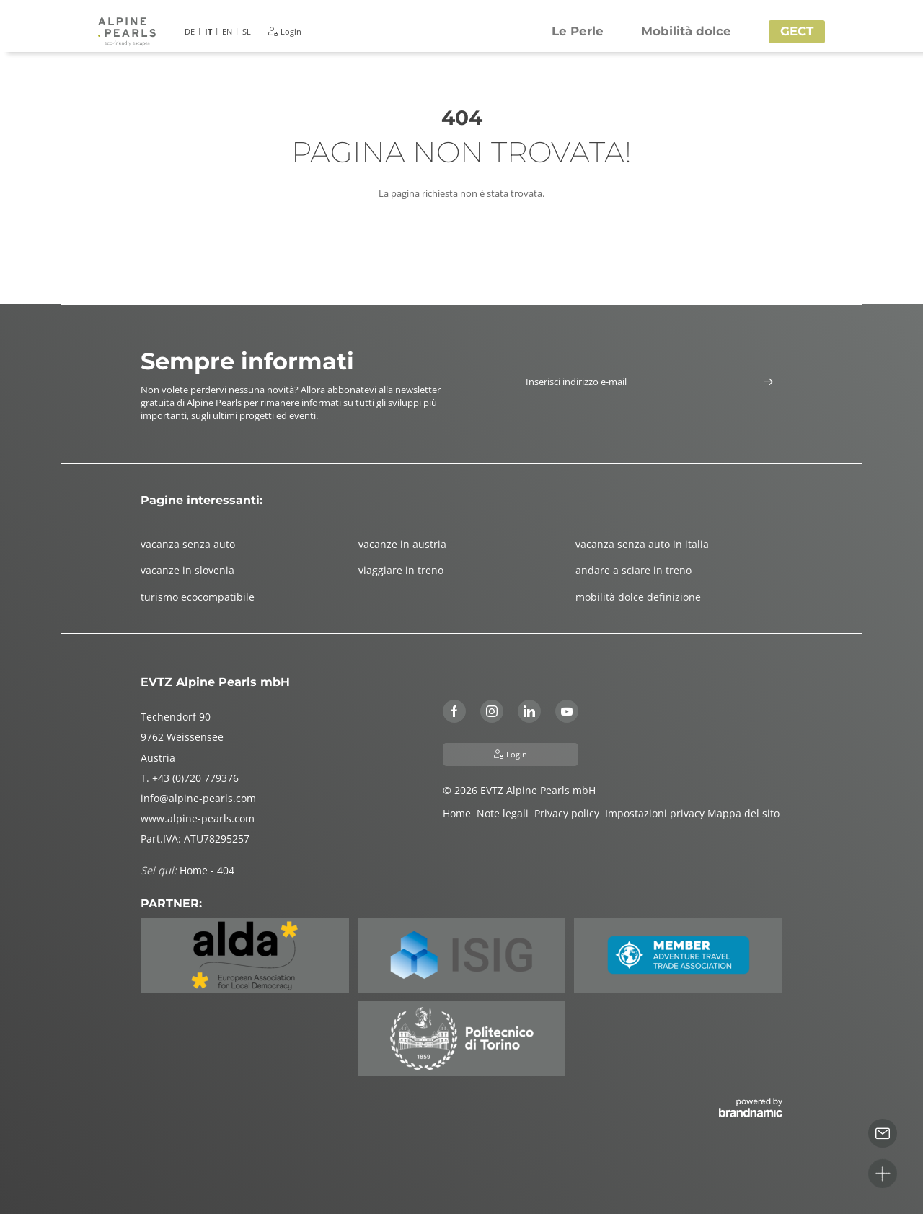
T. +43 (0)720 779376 (190, 778)
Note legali (505, 813)
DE (190, 31)
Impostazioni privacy (656, 813)
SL (246, 31)
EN (227, 31)
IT (208, 31)
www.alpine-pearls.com (198, 818)
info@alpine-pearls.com (198, 798)
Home (460, 813)
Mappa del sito (744, 813)
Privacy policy (569, 813)
